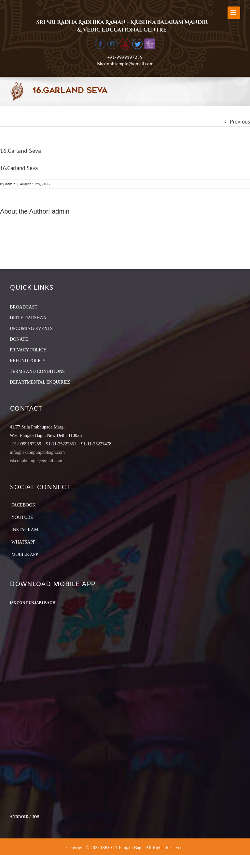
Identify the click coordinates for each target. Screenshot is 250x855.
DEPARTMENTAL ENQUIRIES (40, 382)
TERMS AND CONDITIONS (37, 371)
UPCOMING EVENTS (31, 328)
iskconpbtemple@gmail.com (125, 64)
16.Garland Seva (19, 168)
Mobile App (24, 554)
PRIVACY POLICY (28, 350)
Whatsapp (23, 542)
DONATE (19, 339)
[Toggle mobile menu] (233, 12)
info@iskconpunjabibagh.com (37, 452)
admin (10, 183)
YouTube (22, 517)
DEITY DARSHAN (28, 317)
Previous (240, 121)
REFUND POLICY (28, 360)
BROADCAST (23, 307)
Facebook (23, 505)
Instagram (24, 529)
